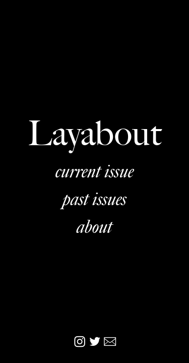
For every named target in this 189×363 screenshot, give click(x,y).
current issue (94, 171)
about (94, 226)
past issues (94, 199)
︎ (80, 342)
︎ (109, 342)
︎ (94, 342)
